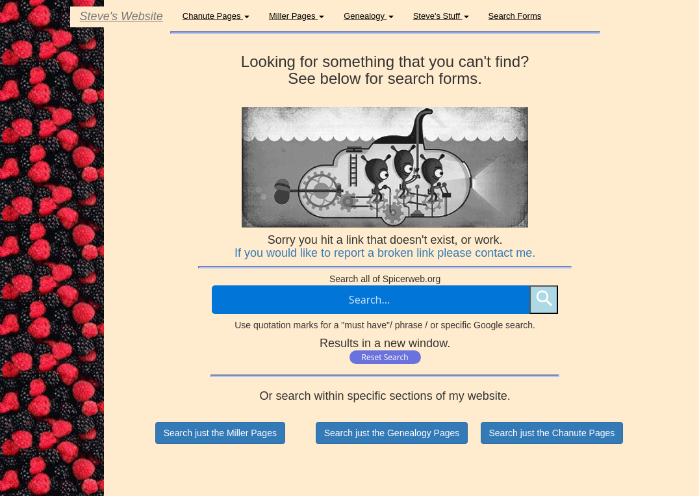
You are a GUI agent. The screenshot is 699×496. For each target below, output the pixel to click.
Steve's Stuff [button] (441, 16)
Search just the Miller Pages (220, 433)
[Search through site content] (370, 299)
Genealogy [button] (369, 16)
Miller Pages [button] (296, 16)
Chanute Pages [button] (216, 16)
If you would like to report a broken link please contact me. (385, 252)
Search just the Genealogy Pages (392, 433)
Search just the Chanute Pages (552, 433)
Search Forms (515, 16)
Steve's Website (121, 16)
